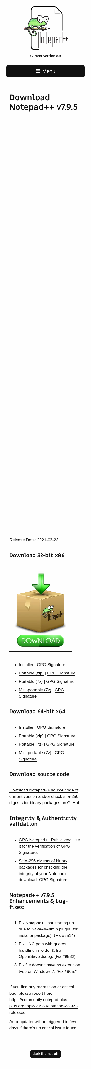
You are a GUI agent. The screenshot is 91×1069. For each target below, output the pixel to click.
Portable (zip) (31, 673)
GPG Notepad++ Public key (44, 839)
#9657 (70, 971)
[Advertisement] (45, 177)
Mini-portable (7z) (35, 689)
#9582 (68, 956)
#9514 (68, 935)
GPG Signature (51, 664)
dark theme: (45, 1053)
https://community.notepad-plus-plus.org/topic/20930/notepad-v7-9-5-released (43, 1006)
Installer (26, 664)
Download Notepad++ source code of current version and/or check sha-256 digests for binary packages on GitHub (44, 796)
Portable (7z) (31, 681)
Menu (45, 71)
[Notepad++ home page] (45, 49)
